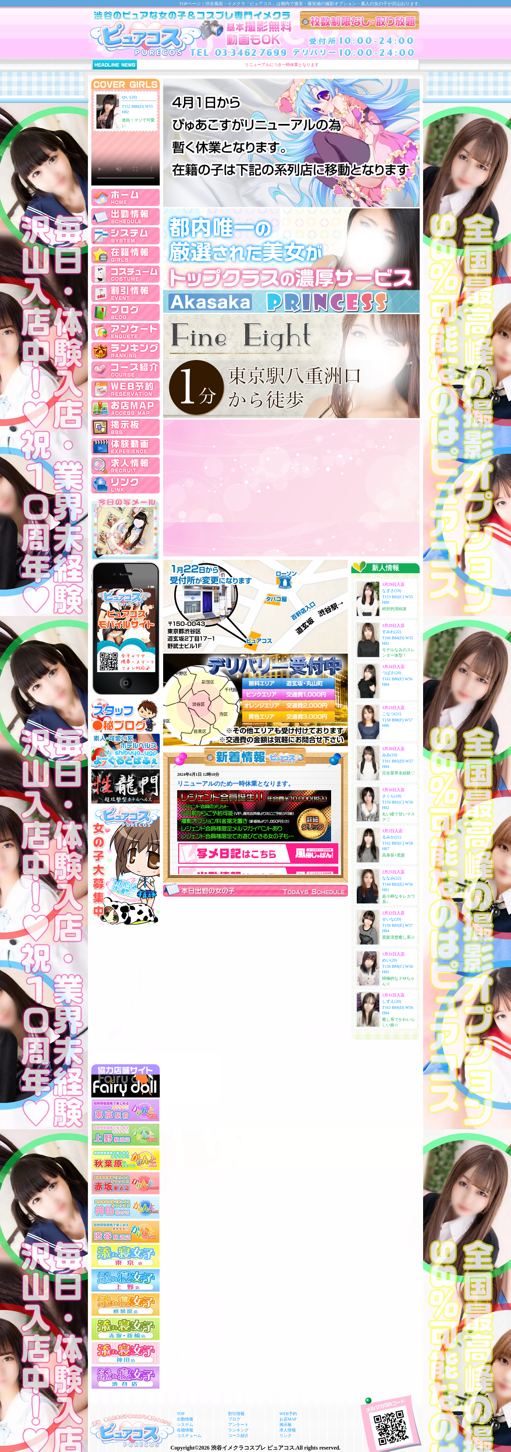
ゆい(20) (129, 97)
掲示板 (285, 1424)
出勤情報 (185, 1419)
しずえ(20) (391, 1001)
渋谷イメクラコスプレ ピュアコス (252, 1448)
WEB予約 (288, 1413)
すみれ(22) (391, 631)
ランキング (238, 1430)
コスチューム (189, 1435)
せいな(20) (391, 919)
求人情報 (287, 1430)
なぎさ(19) (391, 590)
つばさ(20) (391, 672)
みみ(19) (389, 755)
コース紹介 (238, 1435)
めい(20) (389, 960)
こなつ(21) (391, 713)
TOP (180, 1413)
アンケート (238, 1424)
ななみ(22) (391, 878)
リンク (285, 1435)
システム (185, 1424)
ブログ (234, 1419)
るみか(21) (391, 837)
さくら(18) (391, 796)
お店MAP (288, 1419)
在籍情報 (185, 1430)
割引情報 (236, 1413)
